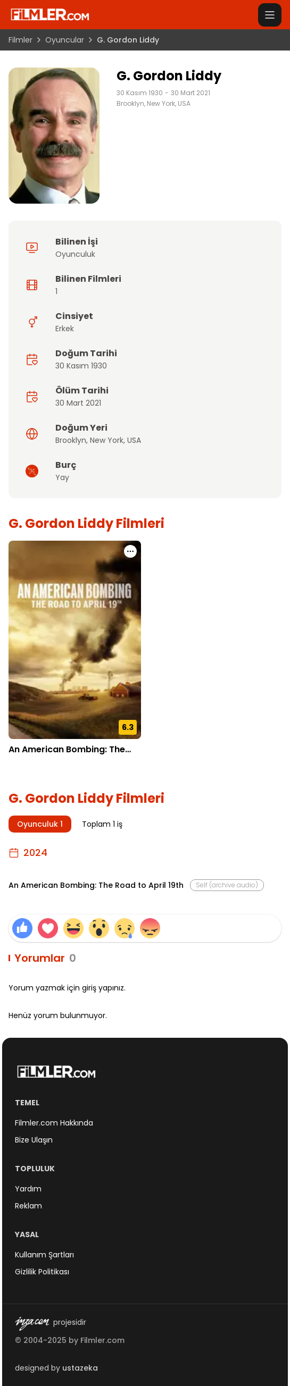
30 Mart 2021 (190, 93)
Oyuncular (64, 40)
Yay (62, 477)
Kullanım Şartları (44, 1254)
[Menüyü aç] (269, 15)
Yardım (28, 1188)
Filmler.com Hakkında (54, 1123)
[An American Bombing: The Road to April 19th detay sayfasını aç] (75, 640)
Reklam (28, 1205)
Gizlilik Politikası (42, 1271)
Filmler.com (102, 1340)
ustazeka (80, 1368)
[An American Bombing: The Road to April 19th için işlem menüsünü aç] (130, 551)
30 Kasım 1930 (140, 93)
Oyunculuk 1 (40, 824)
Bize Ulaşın (34, 1140)
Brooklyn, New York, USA (153, 103)
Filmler (20, 40)
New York (106, 440)
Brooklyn (70, 440)
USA (134, 440)
